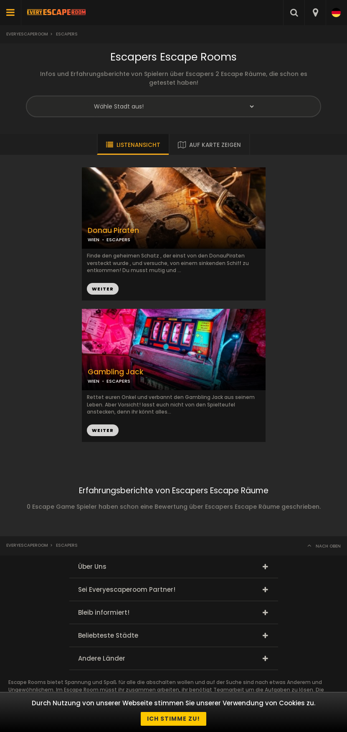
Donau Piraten (113, 230)
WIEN (93, 239)
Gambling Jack (115, 372)
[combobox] (315, 12)
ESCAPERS (118, 239)
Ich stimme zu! (173, 718)
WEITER (103, 288)
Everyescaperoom (27, 34)
